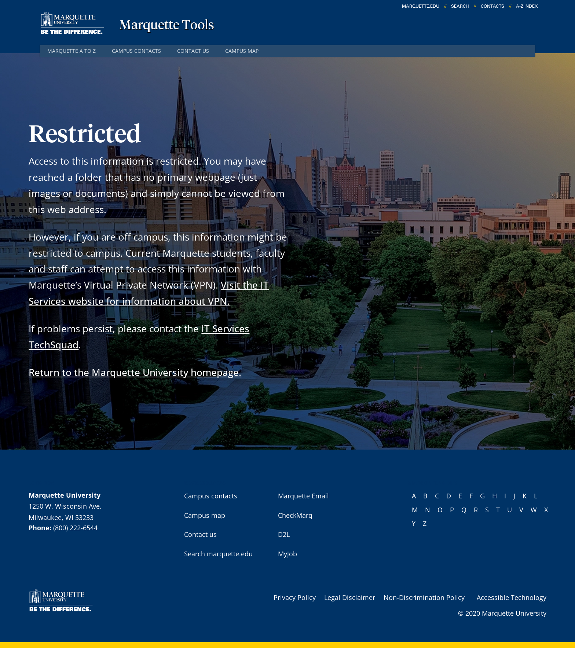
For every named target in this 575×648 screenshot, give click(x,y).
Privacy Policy (295, 597)
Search (460, 6)
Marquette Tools (166, 25)
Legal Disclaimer (349, 597)
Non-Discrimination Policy (424, 597)
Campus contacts (136, 50)
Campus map (242, 50)
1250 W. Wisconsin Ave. (65, 506)
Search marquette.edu (218, 553)
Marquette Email (303, 495)
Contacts (492, 6)
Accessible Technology (511, 597)
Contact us (193, 50)
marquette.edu (420, 6)
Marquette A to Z (71, 50)
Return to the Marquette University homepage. (135, 372)
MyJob (287, 553)
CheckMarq (295, 515)
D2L (284, 534)
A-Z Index (527, 6)
